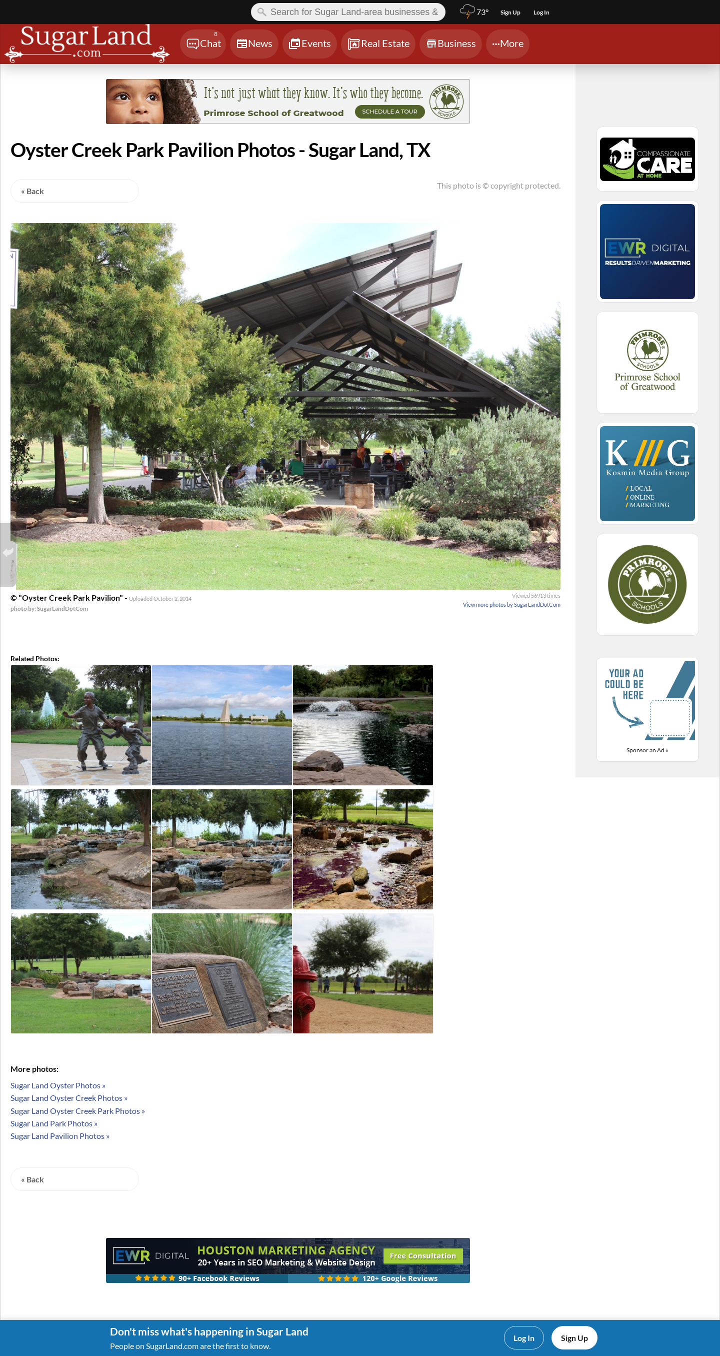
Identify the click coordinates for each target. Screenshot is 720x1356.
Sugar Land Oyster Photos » (58, 1085)
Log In (524, 1337)
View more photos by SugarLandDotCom (511, 604)
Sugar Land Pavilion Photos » (60, 1135)
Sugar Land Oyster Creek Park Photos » (77, 1110)
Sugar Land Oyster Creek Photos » (69, 1097)
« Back (32, 191)
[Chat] (203, 44)
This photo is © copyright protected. (498, 185)
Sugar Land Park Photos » (54, 1123)
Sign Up (574, 1337)
